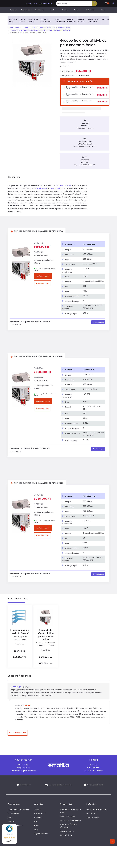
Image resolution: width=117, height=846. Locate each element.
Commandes (13, 812)
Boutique (18, 28)
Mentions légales (67, 815)
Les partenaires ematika (96, 808)
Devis (103, 10)
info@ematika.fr (46, 3)
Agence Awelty (92, 816)
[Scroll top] (112, 841)
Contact (77, 10)
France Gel (91, 812)
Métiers (105, 19)
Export (64, 10)
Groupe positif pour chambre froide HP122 (78, 99)
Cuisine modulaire (71, 20)
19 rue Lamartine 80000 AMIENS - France (93, 766)
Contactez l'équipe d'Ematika (23, 769)
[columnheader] (71, 243)
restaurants (56, 187)
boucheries (42, 187)
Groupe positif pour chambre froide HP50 (78, 86)
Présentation (26, 10)
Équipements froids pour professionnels (39, 28)
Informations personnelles (19, 808)
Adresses (11, 820)
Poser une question (17, 731)
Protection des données (70, 819)
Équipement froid (13, 20)
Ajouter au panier (43, 274)
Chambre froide (62, 28)
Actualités (90, 10)
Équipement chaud (33, 20)
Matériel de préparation (45, 20)
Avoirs (10, 816)
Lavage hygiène (81, 20)
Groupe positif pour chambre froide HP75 (78, 93)
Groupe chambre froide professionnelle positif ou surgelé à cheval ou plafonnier (40, 30)
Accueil (10, 28)
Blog (36, 828)
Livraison (13, 10)
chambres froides (63, 184)
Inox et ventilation (60, 20)
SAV (52, 10)
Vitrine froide (22, 20)
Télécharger (98, 321)
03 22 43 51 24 (31, 3)
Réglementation (41, 832)
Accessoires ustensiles (93, 20)
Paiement (39, 10)
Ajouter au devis (42, 282)
